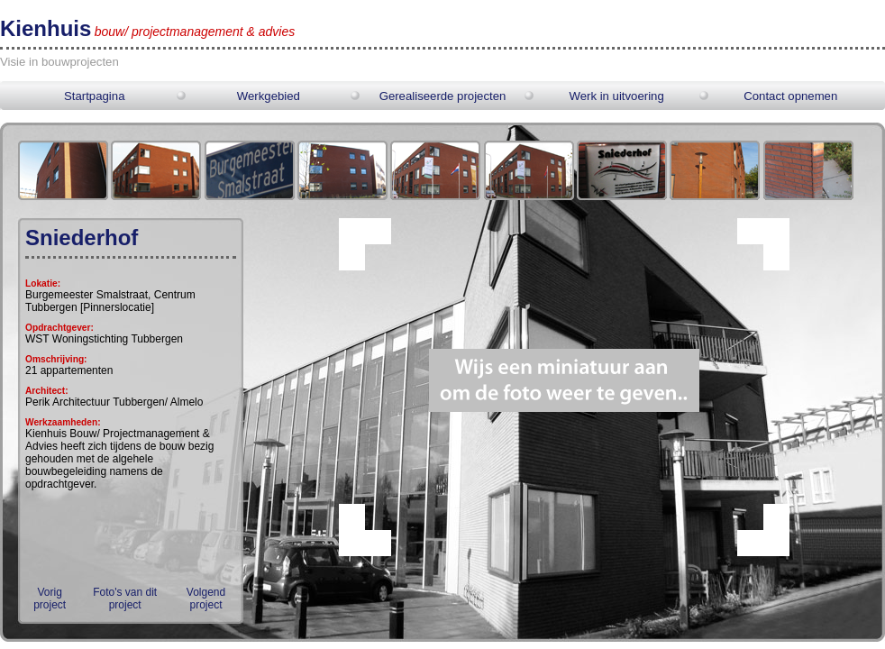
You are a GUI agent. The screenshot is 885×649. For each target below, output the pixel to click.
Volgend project (206, 598)
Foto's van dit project (125, 598)
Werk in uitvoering (616, 96)
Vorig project (49, 598)
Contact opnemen (790, 96)
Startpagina (94, 96)
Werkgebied (268, 96)
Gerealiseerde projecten (442, 96)
